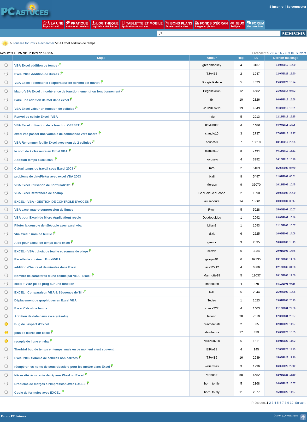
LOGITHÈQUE (105, 24)
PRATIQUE (77, 24)
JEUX (237, 24)
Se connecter (296, 6)
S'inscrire (276, 6)
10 (292, 53)
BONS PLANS (178, 24)
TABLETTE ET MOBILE (142, 24)
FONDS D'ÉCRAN (211, 24)
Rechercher (46, 43)
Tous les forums (24, 43)
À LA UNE (53, 24)
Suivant (301, 53)
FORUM (255, 24)
